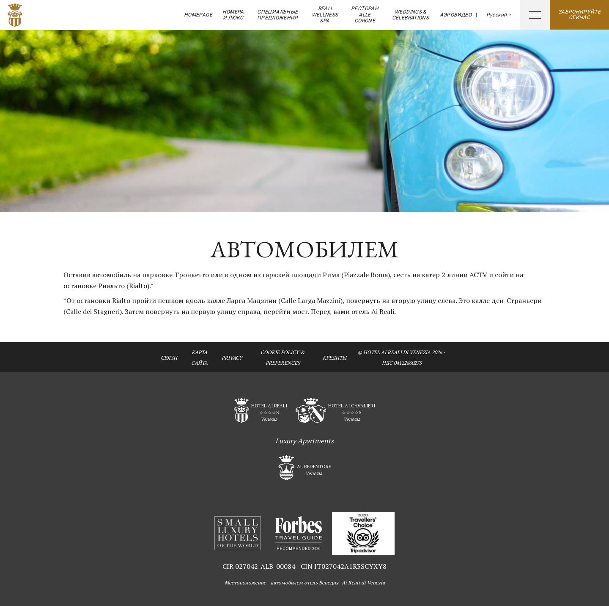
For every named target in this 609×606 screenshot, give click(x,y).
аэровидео (456, 15)
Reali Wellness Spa (325, 14)
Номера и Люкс (233, 15)
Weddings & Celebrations (410, 15)
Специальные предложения (277, 15)
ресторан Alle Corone (365, 14)
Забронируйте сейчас (579, 14)
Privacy (232, 358)
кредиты (334, 358)
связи (169, 358)
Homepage (198, 15)
